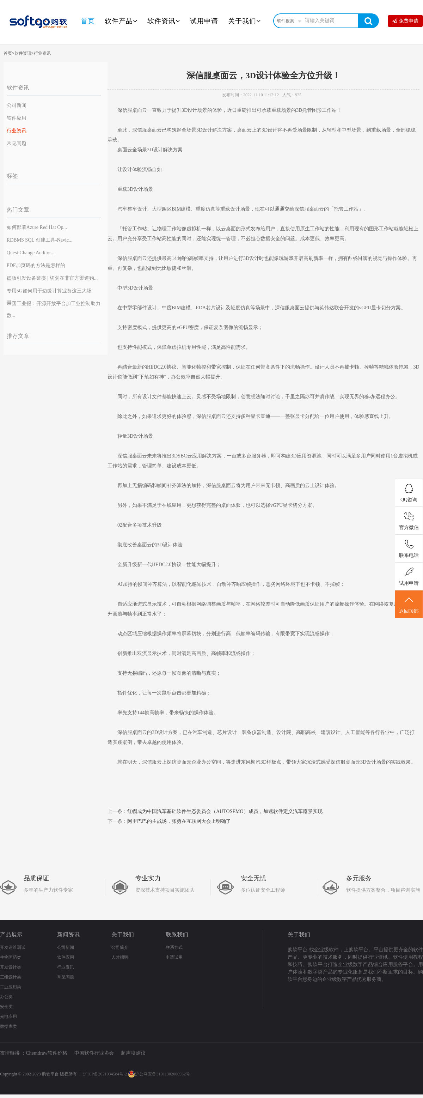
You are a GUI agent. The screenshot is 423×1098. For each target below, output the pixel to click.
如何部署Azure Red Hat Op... (37, 227)
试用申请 (204, 21)
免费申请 (405, 21)
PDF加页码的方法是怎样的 (36, 265)
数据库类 (8, 1026)
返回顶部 (409, 604)
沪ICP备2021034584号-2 (105, 1074)
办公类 (6, 996)
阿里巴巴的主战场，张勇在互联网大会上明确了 (179, 821)
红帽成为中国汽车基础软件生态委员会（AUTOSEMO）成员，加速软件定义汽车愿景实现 (225, 811)
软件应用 (16, 118)
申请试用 (174, 957)
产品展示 (11, 935)
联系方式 (174, 947)
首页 (88, 21)
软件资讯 (163, 21)
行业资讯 (42, 53)
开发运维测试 (12, 947)
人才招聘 (119, 957)
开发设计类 (10, 967)
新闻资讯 (68, 935)
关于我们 (244, 21)
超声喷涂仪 (133, 1053)
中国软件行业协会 (94, 1053)
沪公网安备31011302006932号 (159, 1074)
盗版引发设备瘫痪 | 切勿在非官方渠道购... (52, 278)
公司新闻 (16, 105)
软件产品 (121, 21)
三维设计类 (10, 977)
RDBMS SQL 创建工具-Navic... (40, 240)
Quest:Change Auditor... (30, 252)
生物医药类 (10, 957)
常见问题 (16, 143)
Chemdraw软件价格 (46, 1053)
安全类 (6, 1006)
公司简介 (119, 947)
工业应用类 (10, 986)
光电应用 (8, 1016)
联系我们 (177, 935)
